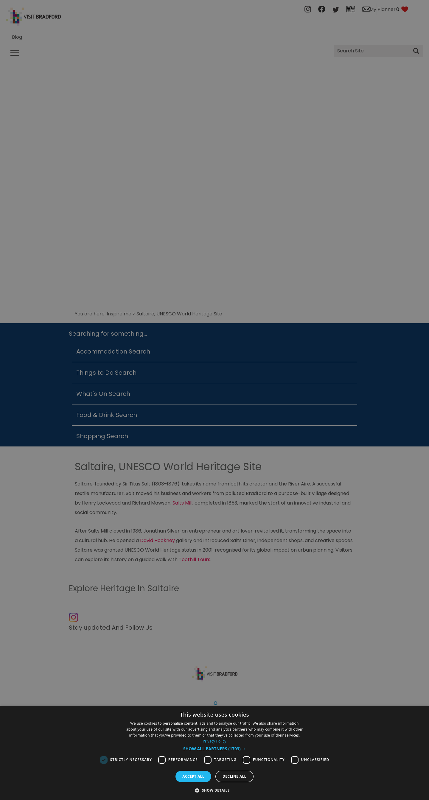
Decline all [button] (234, 776)
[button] (214, 749)
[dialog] (214, 753)
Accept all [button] (193, 776)
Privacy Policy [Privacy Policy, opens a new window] (214, 741)
